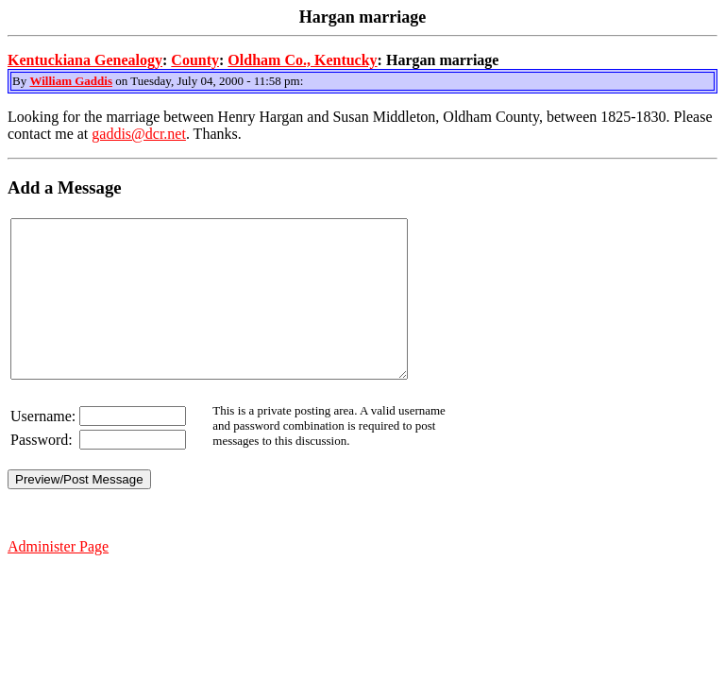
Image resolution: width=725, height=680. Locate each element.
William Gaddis (70, 81)
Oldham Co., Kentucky (302, 60)
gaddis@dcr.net (139, 134)
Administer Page (58, 578)
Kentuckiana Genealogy (85, 60)
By (20, 81)
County (195, 60)
